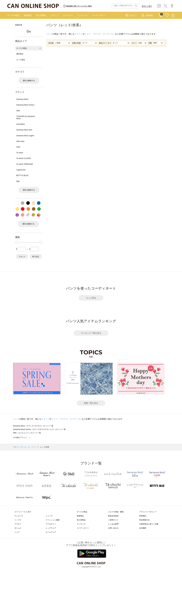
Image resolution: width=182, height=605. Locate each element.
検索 (135, 6)
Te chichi (19, 153)
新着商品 (28, 15)
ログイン (133, 15)
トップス (17, 520)
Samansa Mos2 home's (25, 105)
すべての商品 (13, 15)
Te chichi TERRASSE (24, 164)
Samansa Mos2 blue (24, 130)
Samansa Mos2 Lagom (25, 136)
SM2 (18, 111)
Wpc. (18, 181)
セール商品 (20, 60)
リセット (22, 256)
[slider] (16, 242)
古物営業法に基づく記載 (148, 524)
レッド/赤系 (44, 447)
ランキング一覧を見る (91, 333)
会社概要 (142, 528)
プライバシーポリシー (148, 512)
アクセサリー (51, 524)
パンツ (49, 34)
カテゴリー (68, 15)
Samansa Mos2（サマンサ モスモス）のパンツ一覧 (33, 426)
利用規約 (142, 516)
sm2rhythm (20, 124)
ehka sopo (20, 141)
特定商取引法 (144, 520)
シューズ (49, 516)
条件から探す (147, 6)
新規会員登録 (113, 516)
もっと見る (91, 298)
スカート (79, 34)
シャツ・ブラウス (93, 34)
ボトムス (23, 447)
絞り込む (35, 256)
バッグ (17, 532)
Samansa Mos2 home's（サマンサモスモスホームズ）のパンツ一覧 (39, 429)
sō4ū (18, 147)
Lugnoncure (20, 170)
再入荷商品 (41, 15)
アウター (17, 524)
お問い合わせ (113, 528)
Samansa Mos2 (22, 99)
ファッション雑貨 (53, 520)
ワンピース (18, 516)
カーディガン (109, 34)
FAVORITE (167, 15)
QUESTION (173, 15)
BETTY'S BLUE (22, 175)
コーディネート (99, 15)
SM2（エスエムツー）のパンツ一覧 (27, 433)
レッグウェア (51, 528)
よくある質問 (113, 524)
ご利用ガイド (113, 520)
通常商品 (19, 54)
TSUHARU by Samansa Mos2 (25, 117)
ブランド (55, 15)
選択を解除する (29, 81)
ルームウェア (51, 532)
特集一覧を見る (91, 403)
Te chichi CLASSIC (23, 158)
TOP (14, 447)
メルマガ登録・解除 (116, 512)
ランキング (82, 15)
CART (160, 15)
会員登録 (149, 15)
